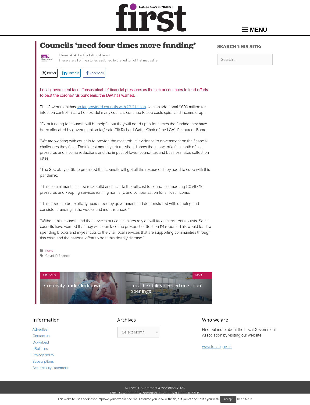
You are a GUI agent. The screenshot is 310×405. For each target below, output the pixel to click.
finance (64, 256)
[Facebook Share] (94, 73)
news (49, 251)
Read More (244, 399)
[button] (255, 30)
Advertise (39, 329)
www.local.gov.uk (217, 346)
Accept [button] (228, 399)
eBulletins (40, 348)
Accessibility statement (50, 368)
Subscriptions (43, 361)
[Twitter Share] (49, 73)
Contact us (41, 335)
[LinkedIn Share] (70, 73)
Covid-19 (51, 256)
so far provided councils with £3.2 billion (111, 106)
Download (40, 342)
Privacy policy (43, 355)
